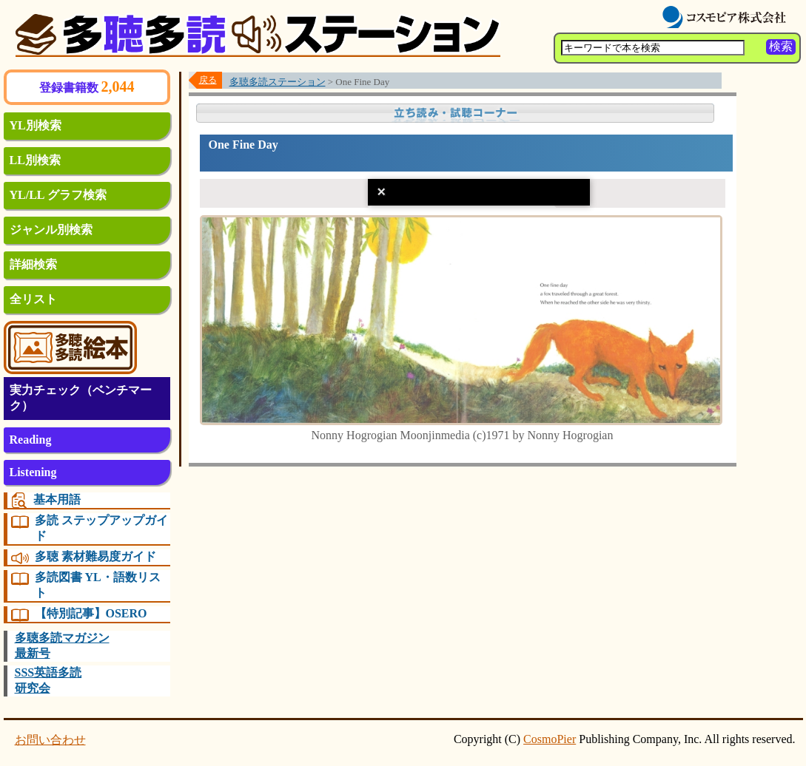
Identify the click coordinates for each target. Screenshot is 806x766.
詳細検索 (33, 264)
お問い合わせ (50, 739)
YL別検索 (35, 125)
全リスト (33, 299)
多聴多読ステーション (277, 81)
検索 (781, 46)
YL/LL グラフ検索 (58, 195)
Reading (31, 439)
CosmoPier (549, 739)
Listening (33, 472)
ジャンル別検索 (51, 229)
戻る (208, 80)
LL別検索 (35, 160)
